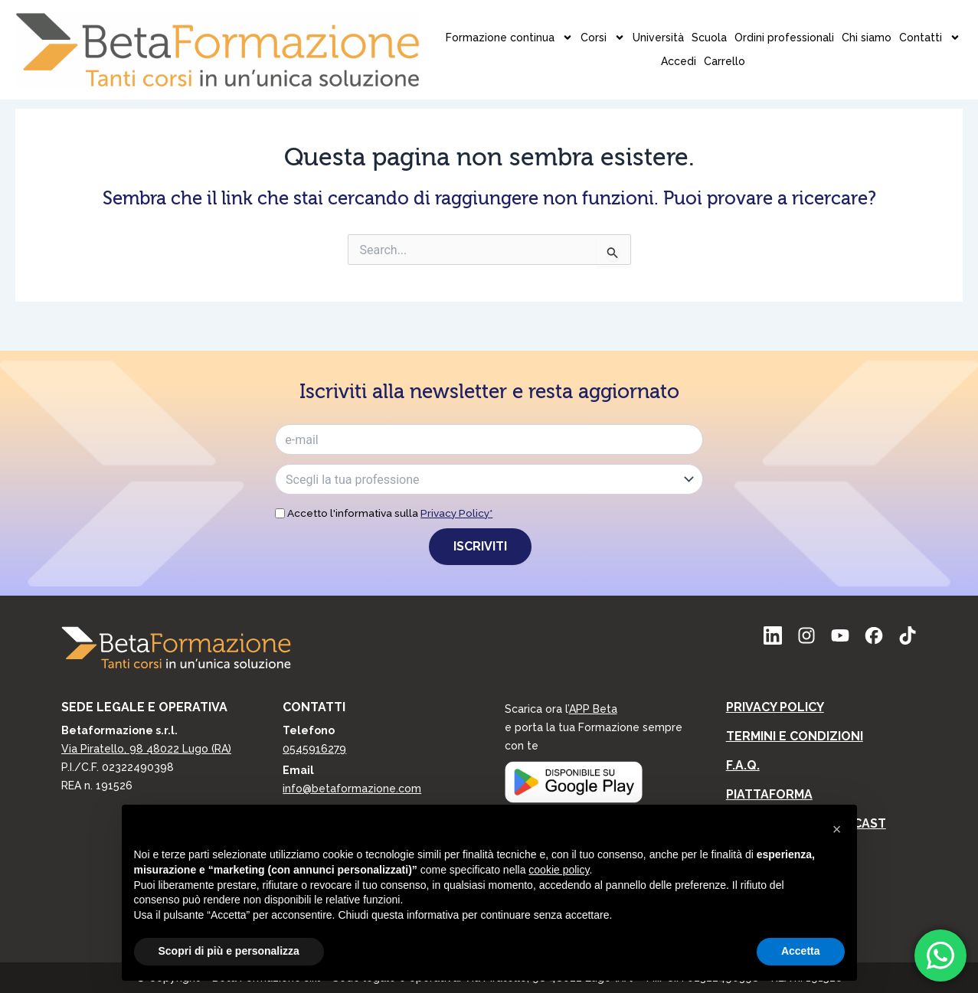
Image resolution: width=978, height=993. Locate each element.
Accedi (806, 25)
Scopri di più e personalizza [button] (229, 951)
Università (479, 25)
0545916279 (314, 749)
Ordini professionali (605, 25)
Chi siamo (687, 25)
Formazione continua (330, 26)
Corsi (423, 26)
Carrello (852, 25)
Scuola (530, 25)
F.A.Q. (743, 765)
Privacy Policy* (456, 513)
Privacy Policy (775, 707)
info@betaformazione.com (352, 788)
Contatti (750, 26)
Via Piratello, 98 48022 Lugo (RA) (146, 749)
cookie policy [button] (558, 870)
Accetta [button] (800, 951)
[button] (837, 829)
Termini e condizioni (794, 736)
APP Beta (593, 709)
